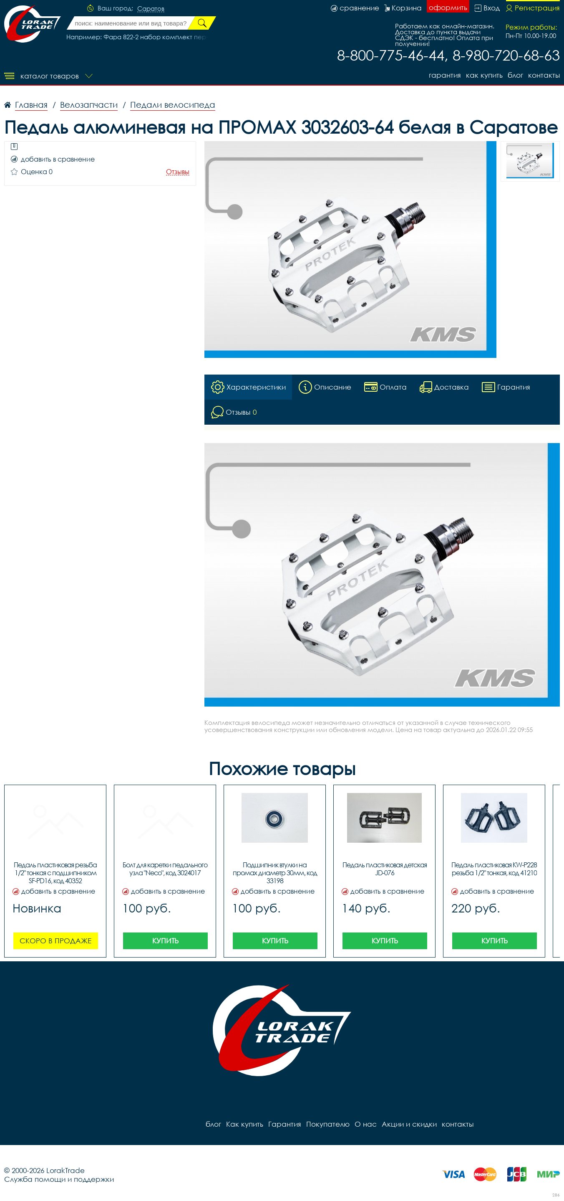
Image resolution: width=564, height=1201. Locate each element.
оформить (448, 7)
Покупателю (328, 1124)
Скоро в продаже (55, 940)
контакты (544, 75)
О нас (366, 1124)
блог (515, 75)
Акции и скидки (409, 1124)
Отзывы (177, 171)
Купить (165, 940)
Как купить (484, 75)
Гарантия (445, 75)
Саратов (150, 8)
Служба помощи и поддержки (59, 1179)
